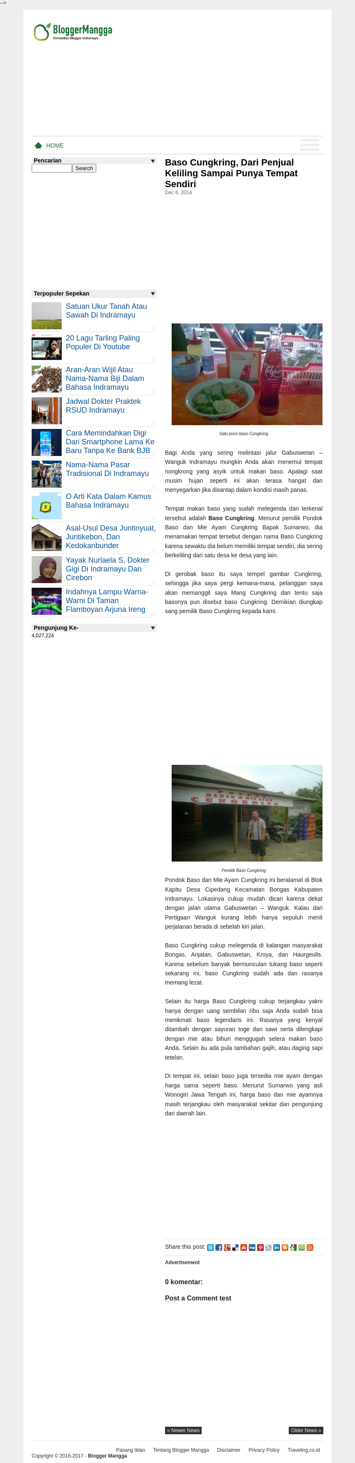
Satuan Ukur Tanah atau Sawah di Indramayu (106, 310)
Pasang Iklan (130, 1450)
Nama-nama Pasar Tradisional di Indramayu (107, 469)
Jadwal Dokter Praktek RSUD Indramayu (103, 405)
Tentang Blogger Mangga (181, 1450)
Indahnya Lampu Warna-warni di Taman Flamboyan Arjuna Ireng (107, 601)
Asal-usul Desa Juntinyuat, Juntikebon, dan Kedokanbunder (111, 537)
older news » (306, 1430)
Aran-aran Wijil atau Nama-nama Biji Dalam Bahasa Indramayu (105, 378)
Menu (309, 145)
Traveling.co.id (304, 1450)
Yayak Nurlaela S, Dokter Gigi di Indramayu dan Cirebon (108, 569)
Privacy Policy (264, 1450)
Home (55, 145)
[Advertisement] (225, 74)
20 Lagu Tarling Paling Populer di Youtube (103, 342)
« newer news (183, 1430)
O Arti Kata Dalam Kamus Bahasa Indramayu (108, 500)
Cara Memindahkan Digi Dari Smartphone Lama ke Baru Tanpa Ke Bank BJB (110, 442)
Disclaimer (228, 1450)
